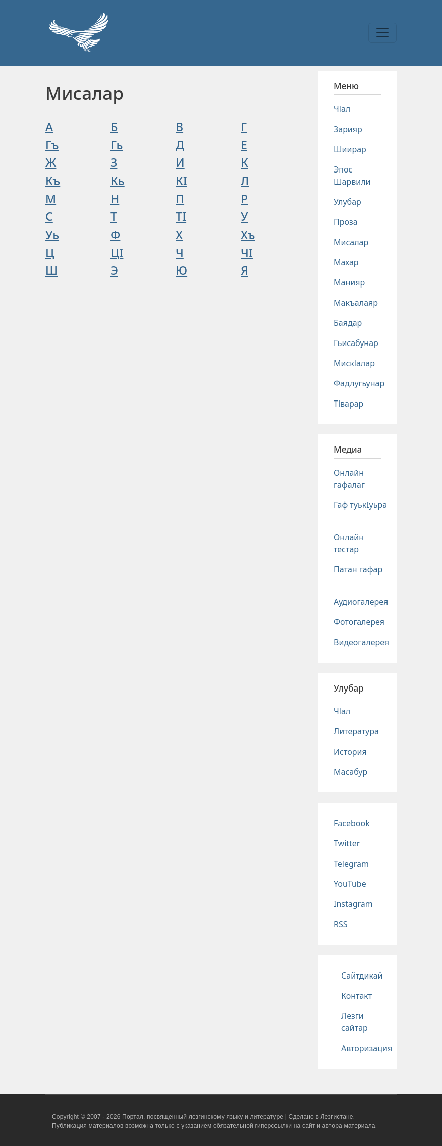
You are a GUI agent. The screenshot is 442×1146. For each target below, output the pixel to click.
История (350, 751)
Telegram (351, 863)
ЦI (117, 253)
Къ (52, 181)
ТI (181, 216)
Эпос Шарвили (352, 175)
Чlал (342, 108)
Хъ (248, 234)
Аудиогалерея (361, 601)
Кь (118, 181)
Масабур (350, 771)
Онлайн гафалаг (349, 478)
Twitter (347, 843)
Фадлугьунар (359, 383)
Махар (346, 262)
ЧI (247, 253)
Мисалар (351, 242)
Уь (52, 234)
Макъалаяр (356, 302)
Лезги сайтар (354, 1022)
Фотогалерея (359, 621)
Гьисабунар (356, 343)
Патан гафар (358, 569)
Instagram (353, 903)
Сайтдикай (362, 975)
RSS (341, 924)
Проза (346, 221)
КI (181, 181)
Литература (356, 731)
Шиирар (350, 149)
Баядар (348, 322)
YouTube (350, 883)
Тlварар (348, 403)
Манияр (349, 282)
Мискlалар (354, 363)
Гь (117, 145)
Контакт (356, 995)
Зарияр (348, 129)
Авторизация (366, 1048)
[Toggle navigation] (382, 33)
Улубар (347, 201)
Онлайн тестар (349, 543)
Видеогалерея (361, 642)
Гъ (52, 145)
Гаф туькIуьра (360, 504)
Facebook (352, 823)
